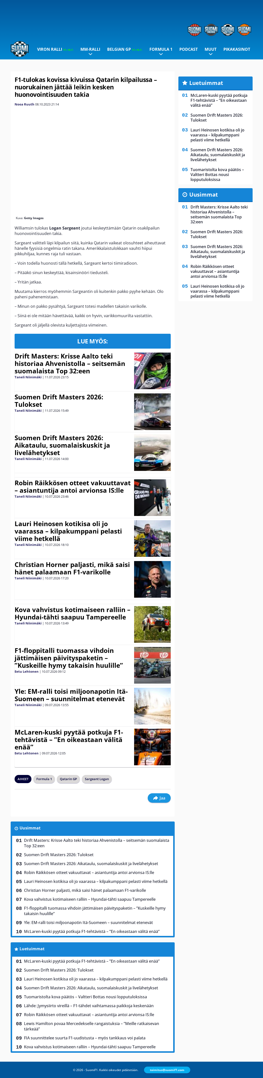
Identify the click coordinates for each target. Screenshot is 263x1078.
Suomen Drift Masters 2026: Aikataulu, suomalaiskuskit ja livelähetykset (62, 445)
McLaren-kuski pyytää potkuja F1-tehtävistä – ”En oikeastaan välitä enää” (69, 739)
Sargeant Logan (97, 779)
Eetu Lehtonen (27, 671)
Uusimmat (30, 828)
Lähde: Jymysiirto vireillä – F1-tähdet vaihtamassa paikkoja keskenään (89, 1005)
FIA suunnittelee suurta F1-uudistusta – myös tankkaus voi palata (84, 1038)
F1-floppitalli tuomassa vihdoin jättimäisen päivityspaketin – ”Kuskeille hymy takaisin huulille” (69, 658)
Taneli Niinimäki (28, 377)
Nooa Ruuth (24, 104)
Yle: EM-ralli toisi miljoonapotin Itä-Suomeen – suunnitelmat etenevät (71, 695)
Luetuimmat (32, 948)
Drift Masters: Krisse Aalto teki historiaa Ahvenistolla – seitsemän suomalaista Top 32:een (70, 363)
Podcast (188, 49)
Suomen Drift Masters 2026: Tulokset (59, 400)
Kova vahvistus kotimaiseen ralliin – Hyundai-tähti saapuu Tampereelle (72, 613)
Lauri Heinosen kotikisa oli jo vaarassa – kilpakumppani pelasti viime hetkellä (68, 531)
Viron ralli (55, 49)
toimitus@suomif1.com (167, 1070)
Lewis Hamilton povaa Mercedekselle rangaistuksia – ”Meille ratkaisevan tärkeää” (91, 1026)
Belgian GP (124, 49)
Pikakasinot (236, 49)
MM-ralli (90, 49)
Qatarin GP (68, 779)
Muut (210, 49)
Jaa (159, 798)
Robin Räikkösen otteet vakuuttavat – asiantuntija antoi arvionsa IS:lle (73, 486)
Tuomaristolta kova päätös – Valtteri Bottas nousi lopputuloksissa (85, 997)
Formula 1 (160, 49)
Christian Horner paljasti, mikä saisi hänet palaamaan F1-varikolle (72, 568)
